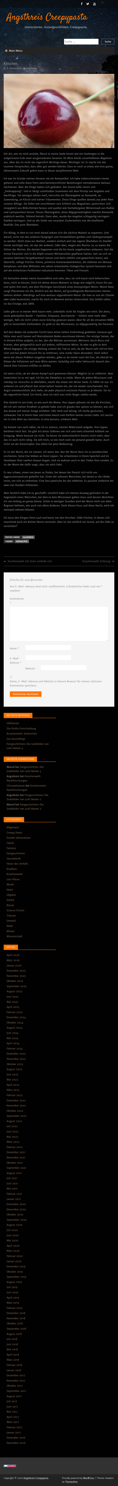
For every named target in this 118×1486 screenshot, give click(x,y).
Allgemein (28, 537)
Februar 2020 (15, 1256)
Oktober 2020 (15, 1214)
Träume (11, 915)
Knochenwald (15, 874)
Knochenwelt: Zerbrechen (22, 733)
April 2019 (13, 1297)
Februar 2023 (14, 1095)
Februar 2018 (14, 1365)
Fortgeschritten (16, 853)
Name (14, 648)
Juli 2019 (12, 1287)
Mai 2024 (12, 1038)
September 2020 (17, 1219)
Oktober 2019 (15, 1271)
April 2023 (13, 1084)
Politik (10, 900)
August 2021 (14, 1173)
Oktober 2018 (15, 1323)
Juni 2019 (12, 1292)
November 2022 (16, 1105)
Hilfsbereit (13, 723)
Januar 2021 (14, 1199)
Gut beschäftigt (16, 738)
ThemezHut (71, 1481)
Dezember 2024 (16, 1017)
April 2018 (13, 1354)
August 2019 (14, 1282)
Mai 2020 (12, 1240)
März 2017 (13, 1422)
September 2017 (16, 1391)
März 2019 (13, 1302)
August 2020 (14, 1224)
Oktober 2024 (15, 1022)
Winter (11, 931)
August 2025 (14, 991)
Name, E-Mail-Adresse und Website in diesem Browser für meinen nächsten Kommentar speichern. (56, 683)
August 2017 (14, 1396)
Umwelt (11, 920)
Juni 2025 (12, 996)
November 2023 (16, 1058)
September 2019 (16, 1276)
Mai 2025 (12, 1001)
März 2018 (13, 1359)
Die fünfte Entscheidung (21, 728)
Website (30, 668)
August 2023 (14, 1069)
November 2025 (16, 975)
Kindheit (12, 868)
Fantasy (11, 848)
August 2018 (14, 1333)
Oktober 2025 (15, 981)
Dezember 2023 (16, 1053)
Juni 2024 (12, 1032)
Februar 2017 (14, 1427)
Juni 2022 (12, 1131)
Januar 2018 (14, 1370)
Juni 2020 (13, 1235)
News (10, 889)
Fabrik (10, 843)
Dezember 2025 (16, 970)
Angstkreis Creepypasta (47, 17)
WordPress (88, 1478)
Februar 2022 (15, 1147)
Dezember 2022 (16, 1100)
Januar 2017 (14, 1432)
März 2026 (13, 960)
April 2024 (13, 1043)
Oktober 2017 (15, 1385)
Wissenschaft (14, 936)
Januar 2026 (14, 965)
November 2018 (16, 1318)
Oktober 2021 (15, 1162)
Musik (10, 884)
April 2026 (13, 955)
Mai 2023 (12, 1079)
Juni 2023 (12, 1074)
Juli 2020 (12, 1230)
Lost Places (13, 879)
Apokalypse (22, 541)
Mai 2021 (12, 1188)
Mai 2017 (12, 1411)
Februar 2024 (15, 1048)
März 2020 (13, 1250)
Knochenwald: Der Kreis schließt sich (30, 561)
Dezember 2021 (16, 1152)
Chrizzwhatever (16, 785)
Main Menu (15, 50)
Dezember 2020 (16, 1204)
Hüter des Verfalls (17, 863)
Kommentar (17, 600)
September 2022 (17, 1115)
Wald (10, 926)
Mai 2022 (12, 1136)
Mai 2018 (12, 1349)
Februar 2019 (14, 1308)
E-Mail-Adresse (15, 660)
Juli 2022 (12, 1126)
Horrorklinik (14, 858)
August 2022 (14, 1121)
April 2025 (13, 1006)
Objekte (11, 894)
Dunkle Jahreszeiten (19, 837)
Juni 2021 (12, 1183)
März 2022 (13, 1141)
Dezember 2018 (16, 1313)
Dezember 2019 (16, 1266)
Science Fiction (15, 910)
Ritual (10, 905)
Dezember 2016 (16, 1437)
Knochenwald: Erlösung (96, 561)
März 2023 (13, 1089)
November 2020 (16, 1209)
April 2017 (13, 1416)
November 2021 (16, 1157)
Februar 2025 (15, 1012)
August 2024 (14, 1027)
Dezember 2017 (16, 1375)
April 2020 (13, 1245)
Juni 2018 (12, 1344)
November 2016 (16, 1442)
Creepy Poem (14, 832)
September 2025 (17, 986)
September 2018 (16, 1328)
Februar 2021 (14, 1193)
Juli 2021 (12, 1178)
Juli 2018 (12, 1339)
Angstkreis (31, 68)
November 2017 (16, 1380)
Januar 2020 (14, 1261)
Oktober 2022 (15, 1110)
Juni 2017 (12, 1406)
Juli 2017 (12, 1401)
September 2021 (16, 1167)
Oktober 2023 (15, 1064)
